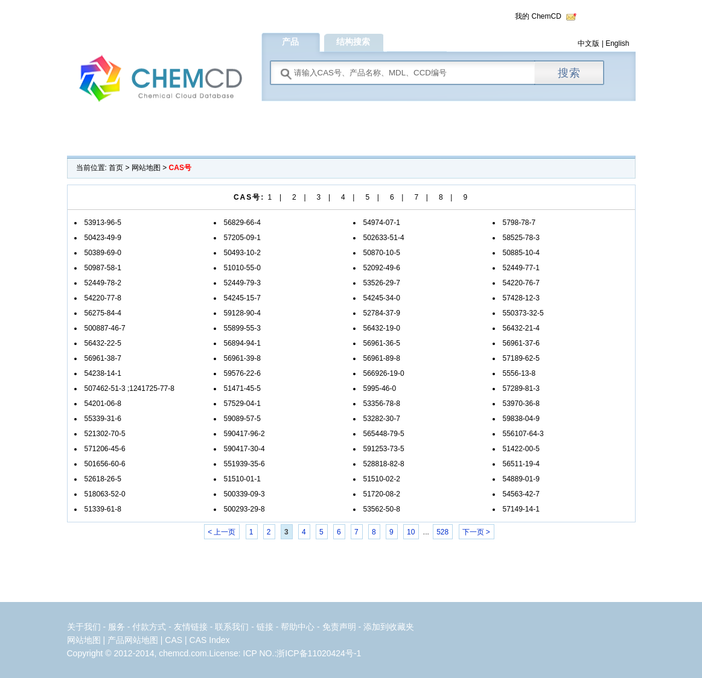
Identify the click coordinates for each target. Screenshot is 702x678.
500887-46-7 (105, 328)
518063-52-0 (105, 494)
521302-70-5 (105, 433)
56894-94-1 (242, 343)
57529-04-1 (242, 403)
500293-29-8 (244, 509)
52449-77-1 (521, 268)
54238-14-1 (103, 373)
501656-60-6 (105, 464)
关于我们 (84, 627)
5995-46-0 (380, 388)
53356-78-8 (381, 403)
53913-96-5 (103, 222)
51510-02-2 (381, 479)
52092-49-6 (381, 268)
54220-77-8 (103, 298)
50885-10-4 (521, 253)
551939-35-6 (244, 464)
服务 (117, 627)
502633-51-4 (383, 237)
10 (411, 532)
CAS (173, 640)
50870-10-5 (381, 253)
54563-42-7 (521, 494)
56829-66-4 (242, 222)
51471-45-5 (242, 388)
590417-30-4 (244, 449)
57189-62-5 (521, 358)
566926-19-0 (383, 373)
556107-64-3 (523, 433)
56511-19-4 (521, 464)
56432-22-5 (103, 343)
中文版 (588, 43)
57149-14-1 (521, 509)
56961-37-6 (521, 343)
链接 (265, 627)
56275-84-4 (103, 313)
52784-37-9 (381, 313)
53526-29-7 (381, 283)
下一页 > (476, 532)
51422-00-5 (521, 449)
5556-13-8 (519, 373)
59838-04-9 (521, 418)
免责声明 (339, 627)
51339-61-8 (103, 509)
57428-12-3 (521, 298)
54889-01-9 (521, 479)
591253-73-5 (383, 449)
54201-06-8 (103, 403)
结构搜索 (353, 41)
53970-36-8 (521, 403)
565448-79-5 (383, 433)
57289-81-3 (521, 388)
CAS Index (210, 640)
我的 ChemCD (538, 16)
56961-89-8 (381, 358)
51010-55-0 (242, 268)
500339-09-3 (244, 494)
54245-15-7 (242, 298)
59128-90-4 (242, 313)
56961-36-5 (381, 343)
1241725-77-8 (151, 388)
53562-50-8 (381, 509)
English (617, 43)
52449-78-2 (103, 283)
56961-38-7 (103, 358)
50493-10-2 (242, 253)
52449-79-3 (242, 283)
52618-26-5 (103, 479)
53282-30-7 (381, 418)
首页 (116, 167)
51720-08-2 (381, 494)
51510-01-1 (242, 479)
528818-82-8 (383, 464)
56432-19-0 (381, 328)
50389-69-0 (103, 253)
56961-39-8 (242, 358)
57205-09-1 (242, 237)
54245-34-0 (381, 298)
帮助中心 (297, 627)
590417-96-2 (244, 433)
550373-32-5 (523, 313)
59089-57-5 (242, 418)
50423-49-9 (103, 237)
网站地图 (146, 167)
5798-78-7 (519, 222)
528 (442, 532)
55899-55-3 (242, 328)
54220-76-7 (521, 283)
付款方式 (150, 627)
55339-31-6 (103, 418)
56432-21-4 (521, 328)
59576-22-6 (242, 373)
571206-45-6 (105, 449)
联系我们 (232, 627)
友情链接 (191, 627)
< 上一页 (221, 532)
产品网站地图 (132, 640)
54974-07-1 (381, 222)
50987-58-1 (103, 268)
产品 (290, 41)
